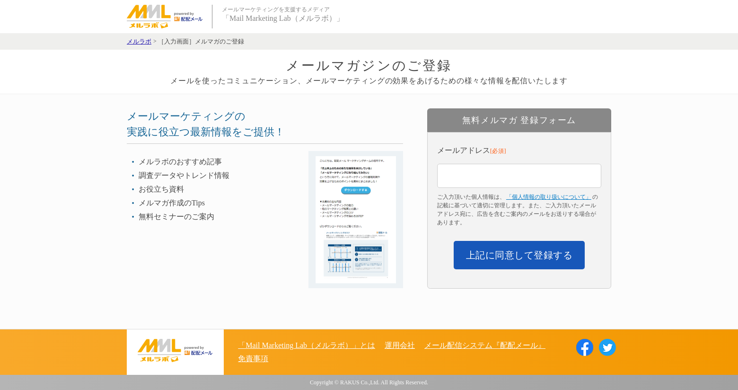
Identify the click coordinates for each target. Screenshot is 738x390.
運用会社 (400, 345)
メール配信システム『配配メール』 (484, 345)
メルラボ (139, 41)
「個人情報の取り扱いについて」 (548, 197)
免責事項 (253, 359)
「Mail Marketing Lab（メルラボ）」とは (306, 345)
